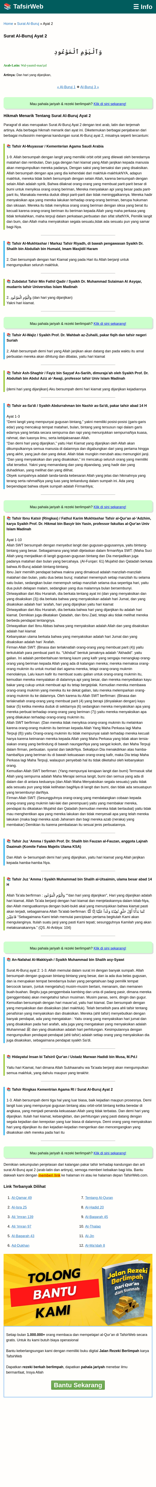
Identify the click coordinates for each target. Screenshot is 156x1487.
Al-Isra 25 (19, 1207)
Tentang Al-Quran (99, 1198)
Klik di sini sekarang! (110, 104)
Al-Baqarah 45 (96, 1217)
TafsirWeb (28, 6)
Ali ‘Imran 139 (22, 1217)
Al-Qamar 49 (22, 1198)
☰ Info (142, 6)
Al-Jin (89, 1236)
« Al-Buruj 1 (66, 87)
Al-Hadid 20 (94, 1207)
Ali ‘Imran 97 (21, 1226)
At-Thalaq (93, 1226)
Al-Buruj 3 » (89, 87)
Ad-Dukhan (20, 1246)
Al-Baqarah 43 (23, 1236)
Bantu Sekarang (78, 1385)
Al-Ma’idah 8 (95, 1246)
